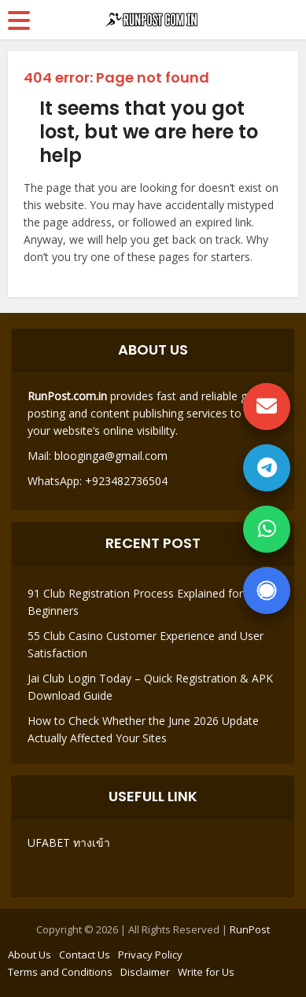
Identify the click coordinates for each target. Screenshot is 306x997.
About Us (29, 954)
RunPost (250, 929)
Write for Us (206, 972)
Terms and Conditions (60, 972)
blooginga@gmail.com (111, 455)
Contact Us (84, 954)
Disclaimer (145, 972)
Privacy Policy (150, 954)
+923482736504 (125, 480)
